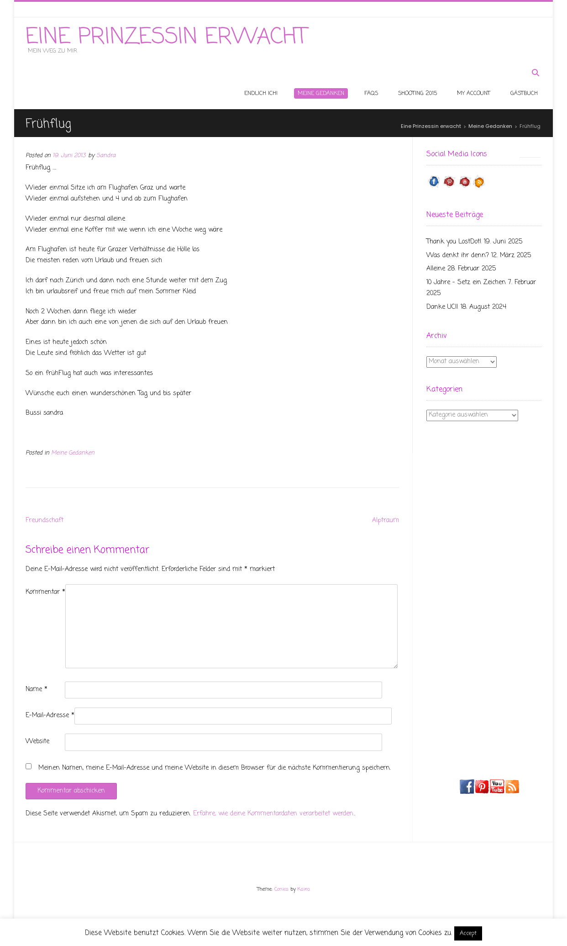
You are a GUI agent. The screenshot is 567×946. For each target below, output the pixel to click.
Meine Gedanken (72, 453)
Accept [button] (468, 933)
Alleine (435, 269)
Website (37, 741)
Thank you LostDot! (454, 242)
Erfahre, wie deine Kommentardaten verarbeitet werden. (273, 814)
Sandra (106, 155)
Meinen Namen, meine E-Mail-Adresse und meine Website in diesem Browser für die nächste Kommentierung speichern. (214, 768)
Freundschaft (44, 520)
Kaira (304, 889)
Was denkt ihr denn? (457, 255)
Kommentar (45, 592)
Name (36, 689)
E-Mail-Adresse (50, 715)
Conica (281, 889)
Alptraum (385, 520)
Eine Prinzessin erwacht (166, 37)
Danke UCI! (442, 307)
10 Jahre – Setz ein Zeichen (466, 282)
